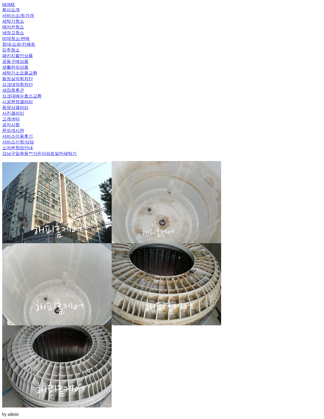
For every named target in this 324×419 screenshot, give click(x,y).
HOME (8, 4)
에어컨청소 (13, 27)
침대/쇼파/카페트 (18, 44)
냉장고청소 (13, 32)
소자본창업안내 (17, 147)
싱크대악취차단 (17, 84)
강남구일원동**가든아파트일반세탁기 (39, 153)
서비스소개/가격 (18, 15)
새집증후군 (13, 90)
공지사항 (11, 124)
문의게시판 (13, 130)
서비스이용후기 (17, 136)
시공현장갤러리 (17, 101)
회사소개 (11, 9)
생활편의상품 (15, 67)
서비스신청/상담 (18, 142)
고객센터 (11, 119)
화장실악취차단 (17, 78)
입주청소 (11, 50)
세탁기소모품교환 (19, 73)
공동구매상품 (15, 61)
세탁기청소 (13, 21)
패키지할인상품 (17, 55)
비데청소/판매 (16, 38)
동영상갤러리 (15, 107)
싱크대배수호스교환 (22, 96)
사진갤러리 (13, 113)
